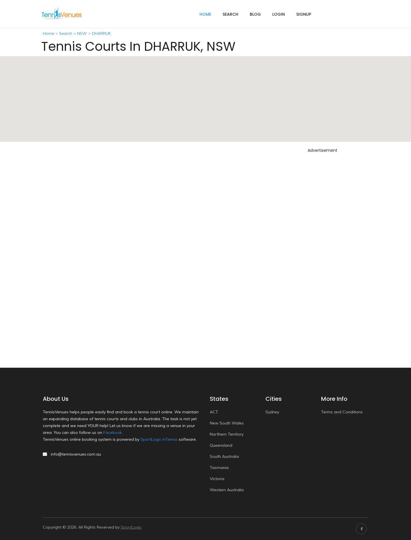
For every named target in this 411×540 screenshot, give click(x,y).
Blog (255, 14)
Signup (303, 14)
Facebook (112, 432)
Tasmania (219, 467)
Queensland (221, 445)
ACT (214, 411)
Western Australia (227, 489)
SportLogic (131, 527)
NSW (82, 33)
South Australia (224, 456)
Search (230, 14)
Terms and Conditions (342, 411)
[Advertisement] (322, 240)
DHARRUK (101, 33)
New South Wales (227, 423)
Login (278, 14)
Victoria (217, 478)
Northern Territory (226, 434)
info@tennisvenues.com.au (76, 454)
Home (48, 33)
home (205, 14)
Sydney (272, 411)
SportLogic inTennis (159, 439)
